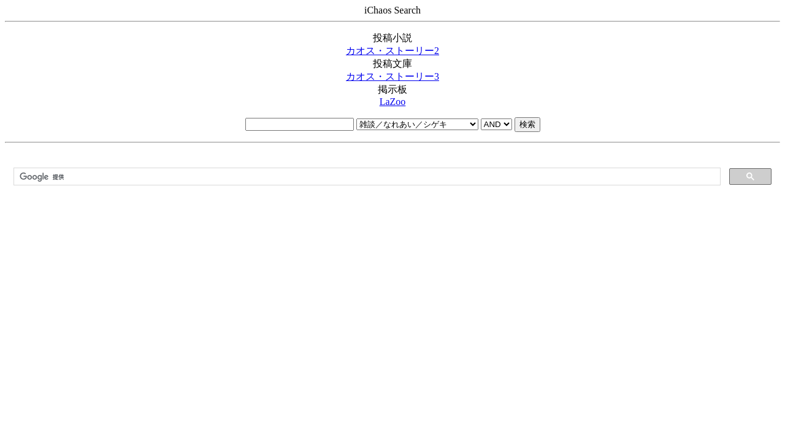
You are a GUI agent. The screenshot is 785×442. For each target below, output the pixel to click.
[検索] (366, 176)
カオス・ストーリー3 (392, 76)
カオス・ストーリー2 (392, 50)
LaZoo (393, 101)
